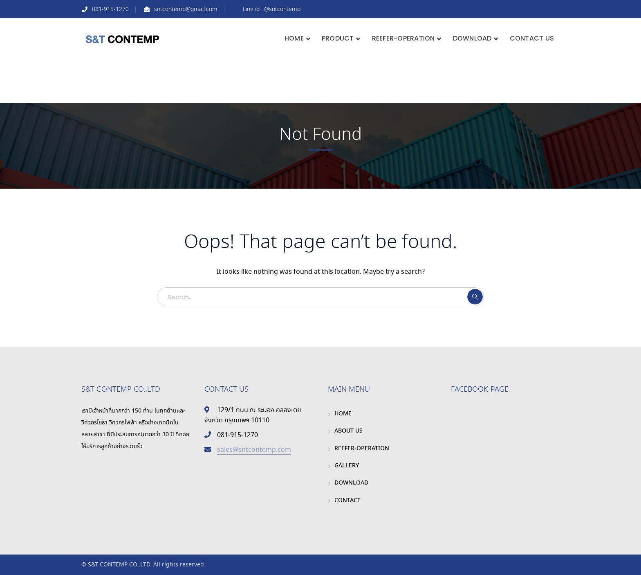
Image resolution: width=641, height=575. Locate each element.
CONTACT (347, 500)
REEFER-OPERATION (361, 448)
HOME (343, 414)
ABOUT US (348, 431)
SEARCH (475, 296)
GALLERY (346, 466)
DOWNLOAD (351, 483)
